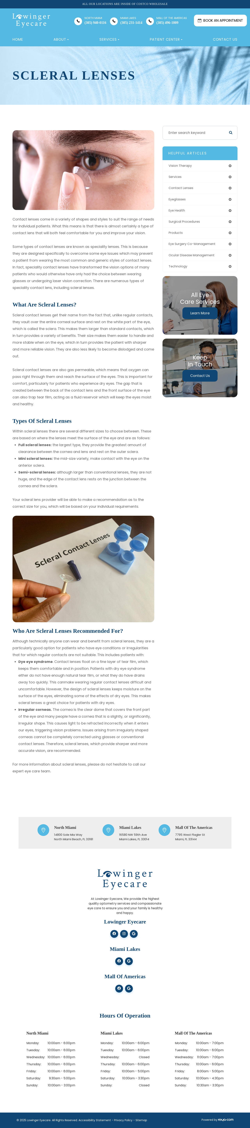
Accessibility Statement (95, 1120)
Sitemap (141, 1120)
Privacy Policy (123, 1120)
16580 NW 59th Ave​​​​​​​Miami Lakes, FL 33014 (134, 837)
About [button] (61, 39)
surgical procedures (186, 223)
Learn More (200, 316)
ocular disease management (194, 257)
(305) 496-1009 (171, 20)
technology (178, 269)
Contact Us (225, 39)
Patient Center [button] (166, 39)
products (176, 234)
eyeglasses (178, 200)
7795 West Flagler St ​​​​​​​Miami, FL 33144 (190, 837)
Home (17, 39)
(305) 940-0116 (95, 20)
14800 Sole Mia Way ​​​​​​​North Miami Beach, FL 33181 (73, 837)
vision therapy (181, 165)
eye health (178, 211)
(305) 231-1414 (131, 20)
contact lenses (182, 188)
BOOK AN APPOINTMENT (220, 20)
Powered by (217, 1120)
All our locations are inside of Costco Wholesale (125, 4)
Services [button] (109, 39)
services (176, 177)
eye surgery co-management (194, 246)
